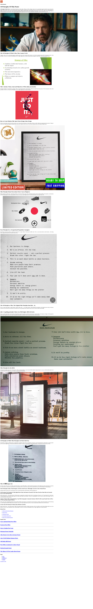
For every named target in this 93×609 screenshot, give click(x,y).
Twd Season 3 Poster (5, 514)
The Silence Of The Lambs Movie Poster (10, 551)
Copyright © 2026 (3, 561)
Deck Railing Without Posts (6, 515)
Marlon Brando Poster (6, 548)
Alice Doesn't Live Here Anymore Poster (10, 534)
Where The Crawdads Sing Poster (7, 517)
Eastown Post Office (5, 524)
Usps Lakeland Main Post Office (8, 521)
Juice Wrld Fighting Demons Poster (9, 538)
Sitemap (3, 559)
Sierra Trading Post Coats (6, 528)
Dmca (3, 556)
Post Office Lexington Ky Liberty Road (10, 544)
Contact (3, 557)
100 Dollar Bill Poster (5, 541)
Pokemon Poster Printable (6, 531)
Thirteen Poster (4, 512)
